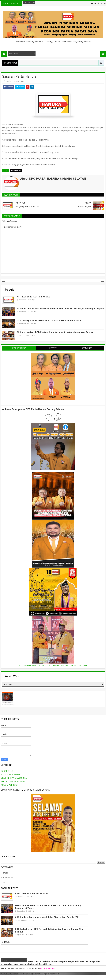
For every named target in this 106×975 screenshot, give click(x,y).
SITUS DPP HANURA (10, 774)
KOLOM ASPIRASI (9, 784)
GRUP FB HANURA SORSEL (14, 777)
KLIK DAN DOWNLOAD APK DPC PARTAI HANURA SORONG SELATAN (53, 665)
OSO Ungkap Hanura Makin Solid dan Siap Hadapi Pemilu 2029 (49, 320)
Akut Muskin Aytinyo (8, 705)
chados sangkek (48, 968)
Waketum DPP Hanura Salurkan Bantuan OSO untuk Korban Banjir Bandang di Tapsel (60, 308)
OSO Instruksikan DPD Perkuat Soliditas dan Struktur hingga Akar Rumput (55, 332)
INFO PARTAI (16, 170)
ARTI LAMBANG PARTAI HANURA (33, 297)
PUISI (5, 882)
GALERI (5, 873)
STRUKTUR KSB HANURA (13, 781)
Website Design (17, 968)
